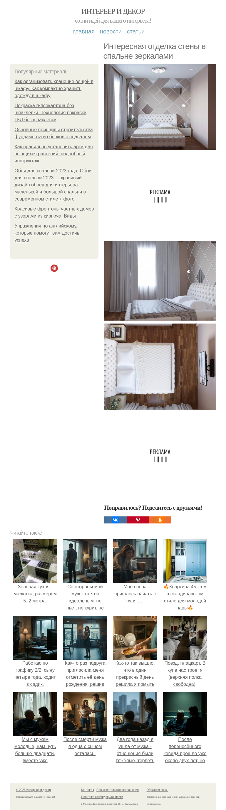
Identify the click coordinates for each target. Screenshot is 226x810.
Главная (84, 31)
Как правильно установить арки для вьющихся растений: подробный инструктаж (54, 153)
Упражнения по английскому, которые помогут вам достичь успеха (47, 233)
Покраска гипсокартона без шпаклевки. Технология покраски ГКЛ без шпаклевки (51, 112)
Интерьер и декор (113, 11)
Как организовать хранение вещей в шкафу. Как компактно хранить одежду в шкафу (54, 88)
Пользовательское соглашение (117, 790)
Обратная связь (157, 790)
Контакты (87, 790)
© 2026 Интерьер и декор (33, 790)
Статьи (136, 31)
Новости (111, 31)
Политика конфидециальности (102, 797)
